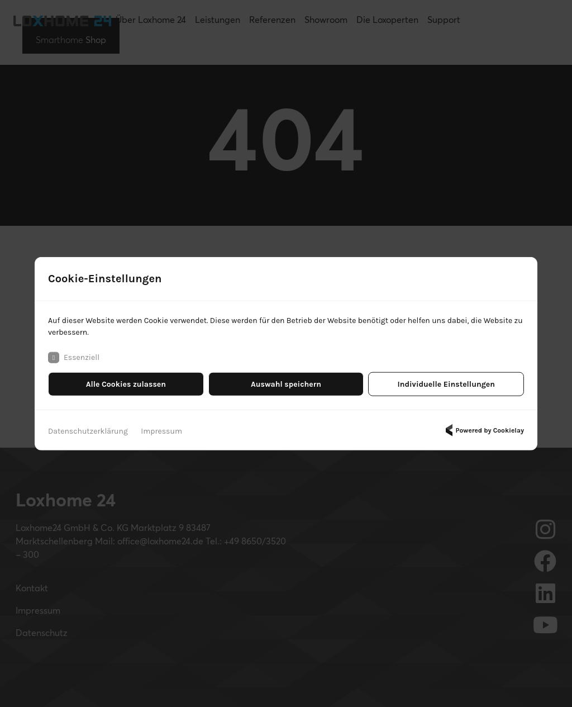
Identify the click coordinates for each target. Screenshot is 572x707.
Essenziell (73, 357)
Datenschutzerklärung (88, 431)
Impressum (161, 431)
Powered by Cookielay (483, 430)
